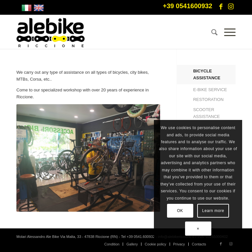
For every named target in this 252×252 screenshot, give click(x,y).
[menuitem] (211, 32)
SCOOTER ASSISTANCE (206, 113)
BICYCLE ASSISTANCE (206, 74)
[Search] (211, 32)
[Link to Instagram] (231, 6)
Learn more (213, 210)
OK (180, 210)
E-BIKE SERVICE (210, 89)
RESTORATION (208, 99)
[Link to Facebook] (221, 6)
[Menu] (227, 32)
